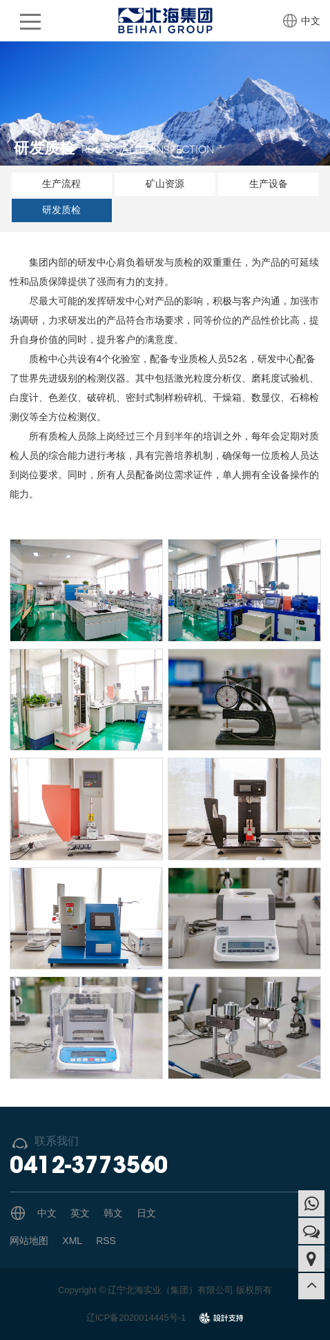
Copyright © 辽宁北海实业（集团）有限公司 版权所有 (165, 1290)
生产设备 (268, 183)
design (221, 1322)
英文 (80, 1213)
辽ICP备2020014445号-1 (136, 1317)
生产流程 (61, 183)
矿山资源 (165, 183)
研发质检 (61, 209)
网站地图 (29, 1240)
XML (72, 1240)
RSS (106, 1240)
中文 (310, 20)
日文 (146, 1213)
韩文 (113, 1213)
